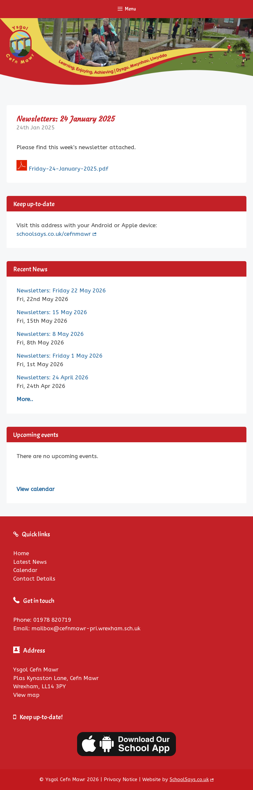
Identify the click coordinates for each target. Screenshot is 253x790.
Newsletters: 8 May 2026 (50, 334)
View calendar (35, 489)
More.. (24, 399)
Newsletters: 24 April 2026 (52, 377)
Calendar (25, 570)
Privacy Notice (120, 779)
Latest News (30, 561)
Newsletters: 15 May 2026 (51, 312)
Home (21, 553)
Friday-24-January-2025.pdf (68, 168)
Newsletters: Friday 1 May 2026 (59, 355)
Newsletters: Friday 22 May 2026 (61, 290)
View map (26, 695)
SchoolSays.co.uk (189, 779)
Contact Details (34, 578)
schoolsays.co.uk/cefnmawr (53, 234)
